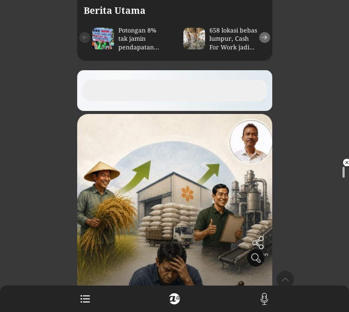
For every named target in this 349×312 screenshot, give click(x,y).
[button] (84, 37)
